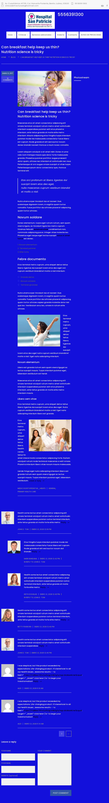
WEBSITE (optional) (9, 775)
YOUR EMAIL (6, 763)
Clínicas (22, 34)
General (52, 488)
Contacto (72, 34)
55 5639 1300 (81, 3)
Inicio (10, 34)
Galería (60, 34)
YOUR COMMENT (44, 751)
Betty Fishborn (24, 626)
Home (3, 57)
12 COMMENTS (7, 80)
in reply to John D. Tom (34, 562)
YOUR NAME (6, 751)
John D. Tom (23, 529)
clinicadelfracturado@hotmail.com (21, 6)
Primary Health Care (27, 491)
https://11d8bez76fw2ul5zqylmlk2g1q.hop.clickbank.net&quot (53, 675)
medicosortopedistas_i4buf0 (32, 488)
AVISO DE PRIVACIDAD (91, 34)
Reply (63, 522)
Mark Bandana (30, 558)
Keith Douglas (30, 594)
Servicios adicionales (41, 34)
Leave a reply (35, 480)
